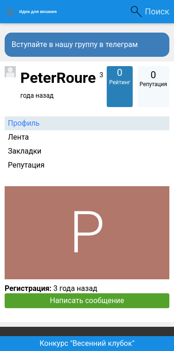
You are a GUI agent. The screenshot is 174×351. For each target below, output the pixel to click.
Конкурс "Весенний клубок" (87, 343)
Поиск (157, 11)
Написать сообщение (87, 300)
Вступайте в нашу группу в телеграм (75, 44)
